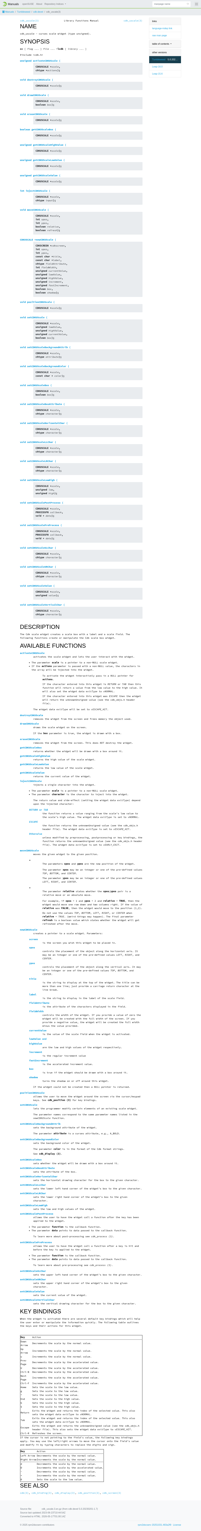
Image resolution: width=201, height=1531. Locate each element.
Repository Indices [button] (54, 4)
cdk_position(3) (89, 1492)
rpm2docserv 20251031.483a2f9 (154, 1525)
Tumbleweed (23, 12)
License (177, 1525)
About (39, 4)
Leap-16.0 (157, 66)
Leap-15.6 (157, 73)
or (38, 809)
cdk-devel (38, 12)
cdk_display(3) (65, 1492)
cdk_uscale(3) (29, 20)
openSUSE (28, 4)
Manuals (8, 12)
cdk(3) (24, 1492)
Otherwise (35, 833)
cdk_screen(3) (111, 1492)
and (38, 1038)
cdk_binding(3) (41, 1492)
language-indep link (162, 28)
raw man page (159, 35)
